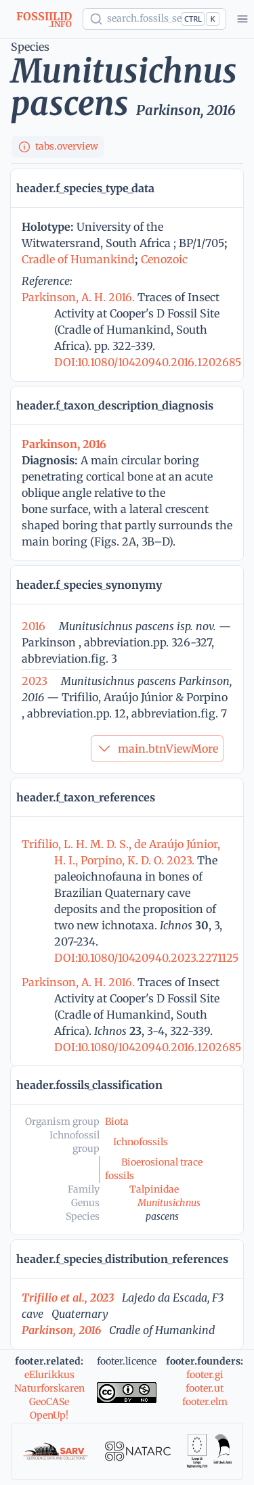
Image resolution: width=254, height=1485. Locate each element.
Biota (117, 1121)
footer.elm (205, 1402)
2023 (34, 681)
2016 (33, 626)
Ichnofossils (140, 1142)
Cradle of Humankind (78, 259)
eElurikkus (49, 1375)
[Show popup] (154, 19)
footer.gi (205, 1375)
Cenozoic (164, 259)
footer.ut (205, 1388)
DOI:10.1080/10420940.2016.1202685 (147, 362)
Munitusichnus (168, 1203)
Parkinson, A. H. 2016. (79, 297)
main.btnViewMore (157, 748)
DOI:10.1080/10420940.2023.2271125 (146, 958)
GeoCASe (49, 1402)
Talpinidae (154, 1189)
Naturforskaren (49, 1388)
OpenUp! (49, 1415)
